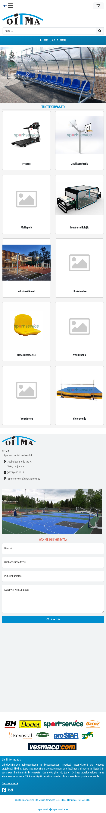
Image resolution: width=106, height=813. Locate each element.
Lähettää (53, 619)
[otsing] (49, 30)
